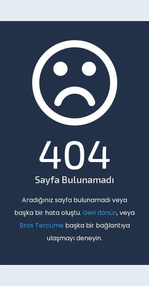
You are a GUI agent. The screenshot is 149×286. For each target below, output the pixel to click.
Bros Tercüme (41, 225)
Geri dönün (100, 212)
